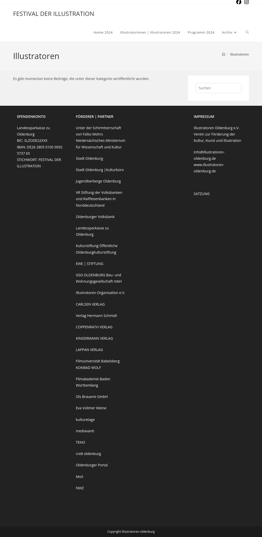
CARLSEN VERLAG (90, 304)
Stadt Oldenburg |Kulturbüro (100, 169)
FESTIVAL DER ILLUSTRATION (53, 13)
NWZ (80, 488)
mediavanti (85, 430)
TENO (80, 442)
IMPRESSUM (204, 116)
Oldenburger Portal (92, 465)
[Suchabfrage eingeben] (219, 88)
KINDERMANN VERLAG (94, 338)
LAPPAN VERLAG (89, 349)
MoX (79, 476)
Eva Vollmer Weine (91, 408)
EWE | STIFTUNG (89, 263)
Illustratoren (239, 54)
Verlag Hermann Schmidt (96, 315)
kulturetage (85, 419)
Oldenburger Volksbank (95, 216)
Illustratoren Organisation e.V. (100, 292)
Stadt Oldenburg (89, 158)
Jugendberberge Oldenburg (98, 181)
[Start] (223, 54)
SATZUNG (202, 193)
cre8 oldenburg (88, 453)
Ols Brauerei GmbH (92, 396)
